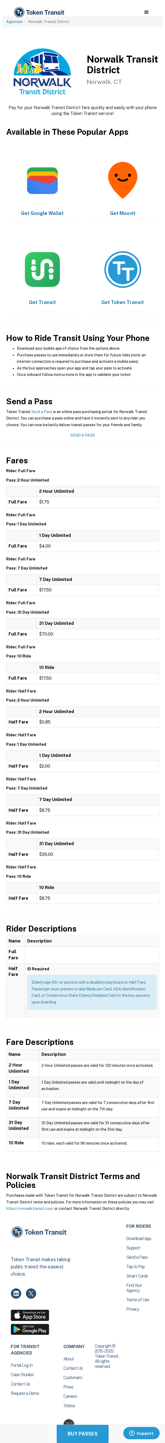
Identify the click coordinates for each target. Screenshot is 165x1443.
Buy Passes (83, 1434)
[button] (146, 12)
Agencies (14, 22)
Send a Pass (41, 412)
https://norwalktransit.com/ (29, 1208)
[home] (39, 12)
